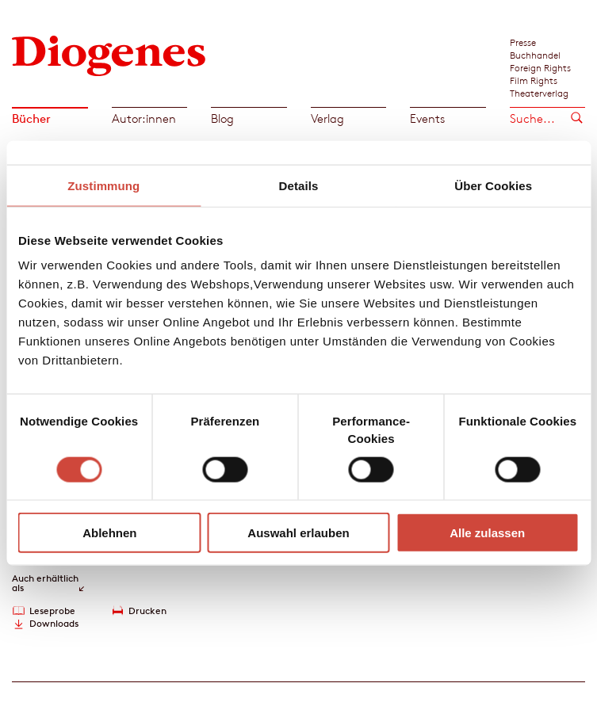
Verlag (327, 118)
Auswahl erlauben (298, 533)
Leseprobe (52, 610)
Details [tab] (299, 185)
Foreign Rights (540, 67)
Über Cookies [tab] (493, 185)
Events (427, 118)
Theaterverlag (539, 92)
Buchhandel (535, 54)
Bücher (31, 118)
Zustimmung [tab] (103, 185)
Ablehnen (109, 533)
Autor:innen (144, 118)
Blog (222, 118)
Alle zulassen (487, 533)
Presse (523, 42)
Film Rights (533, 80)
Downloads (53, 623)
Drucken (147, 610)
